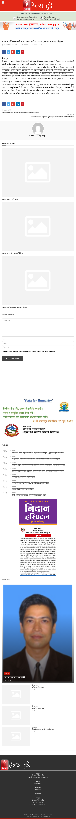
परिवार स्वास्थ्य (35, 685)
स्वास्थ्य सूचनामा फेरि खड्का (10, 199)
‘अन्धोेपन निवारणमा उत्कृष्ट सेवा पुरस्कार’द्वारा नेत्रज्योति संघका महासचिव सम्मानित (52, 117)
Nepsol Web (46, 816)
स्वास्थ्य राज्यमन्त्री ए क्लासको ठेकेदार (12, 253)
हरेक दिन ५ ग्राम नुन (38, 708)
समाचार (26, 45)
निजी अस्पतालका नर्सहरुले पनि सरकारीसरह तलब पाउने (29, 495)
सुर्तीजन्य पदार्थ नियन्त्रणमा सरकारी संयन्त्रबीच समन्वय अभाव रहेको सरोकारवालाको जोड (38, 465)
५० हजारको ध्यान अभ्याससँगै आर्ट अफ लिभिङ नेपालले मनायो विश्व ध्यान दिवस (36, 459)
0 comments (38, 45)
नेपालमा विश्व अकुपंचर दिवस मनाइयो (23, 477)
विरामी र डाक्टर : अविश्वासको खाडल (43, 729)
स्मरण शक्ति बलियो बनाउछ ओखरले (23, 489)
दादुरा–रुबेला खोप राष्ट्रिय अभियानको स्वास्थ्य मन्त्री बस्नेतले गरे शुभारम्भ (21, 112)
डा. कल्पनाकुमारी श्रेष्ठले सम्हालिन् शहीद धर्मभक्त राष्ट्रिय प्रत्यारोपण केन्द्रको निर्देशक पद (38, 471)
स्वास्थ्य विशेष (34, 727)
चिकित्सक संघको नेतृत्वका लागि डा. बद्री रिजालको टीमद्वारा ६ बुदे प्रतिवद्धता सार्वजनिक (38, 453)
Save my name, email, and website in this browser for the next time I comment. (30, 351)
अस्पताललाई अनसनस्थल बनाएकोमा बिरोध (14, 307)
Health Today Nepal (38, 135)
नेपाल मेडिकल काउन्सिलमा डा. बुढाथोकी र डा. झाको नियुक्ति (30, 483)
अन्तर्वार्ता (14, 462)
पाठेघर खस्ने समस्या (38, 687)
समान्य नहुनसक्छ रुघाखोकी (14, 677)
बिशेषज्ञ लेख (6, 673)
